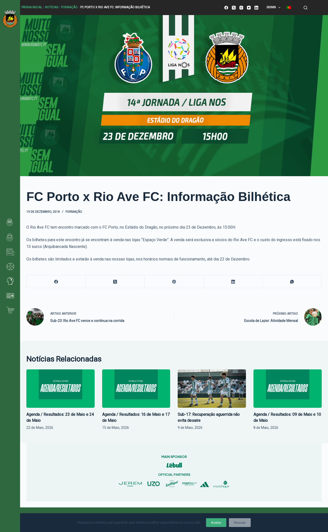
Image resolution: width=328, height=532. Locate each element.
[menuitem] (289, 7)
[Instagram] (241, 8)
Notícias (51, 7)
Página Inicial (31, 7)
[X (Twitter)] (234, 8)
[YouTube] (249, 8)
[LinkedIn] (256, 8)
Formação (69, 7)
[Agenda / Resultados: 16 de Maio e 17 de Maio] (136, 388)
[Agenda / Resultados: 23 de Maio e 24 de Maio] (60, 388)
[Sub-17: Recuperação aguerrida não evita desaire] (212, 388)
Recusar (240, 522)
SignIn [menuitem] (274, 8)
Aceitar (216, 522)
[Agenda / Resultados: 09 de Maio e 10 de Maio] (287, 388)
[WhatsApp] (292, 281)
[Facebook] (226, 8)
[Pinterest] (174, 281)
